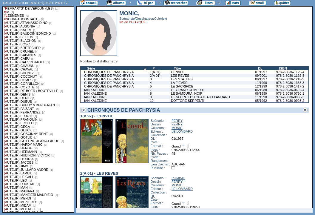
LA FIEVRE (179, 83)
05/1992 (261, 100)
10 (151, 100)
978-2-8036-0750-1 (290, 93)
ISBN (283, 68)
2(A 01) (155, 75)
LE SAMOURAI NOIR (187, 93)
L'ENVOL (178, 72)
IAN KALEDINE (95, 90)
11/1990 (261, 97)
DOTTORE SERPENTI (187, 100)
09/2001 (261, 75)
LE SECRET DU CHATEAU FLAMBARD (200, 97)
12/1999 (261, 86)
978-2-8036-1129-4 (290, 72)
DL (260, 68)
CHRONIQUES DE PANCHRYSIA (109, 72)
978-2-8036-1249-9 (290, 79)
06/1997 (261, 79)
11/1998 (261, 83)
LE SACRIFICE (182, 86)
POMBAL (178, 178)
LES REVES (180, 75)
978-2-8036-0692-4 (290, 90)
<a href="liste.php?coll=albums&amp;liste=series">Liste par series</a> (38, 106)
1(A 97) (155, 72)
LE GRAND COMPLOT (188, 90)
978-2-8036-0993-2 (290, 100)
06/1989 (261, 93)
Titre (177, 68)
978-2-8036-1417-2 (290, 86)
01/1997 (261, 72)
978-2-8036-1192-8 (290, 75)
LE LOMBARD (182, 131)
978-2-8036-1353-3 (290, 83)
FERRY (177, 120)
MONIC (177, 128)
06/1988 (261, 90)
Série (91, 68)
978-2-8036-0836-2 (290, 97)
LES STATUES (182, 79)
